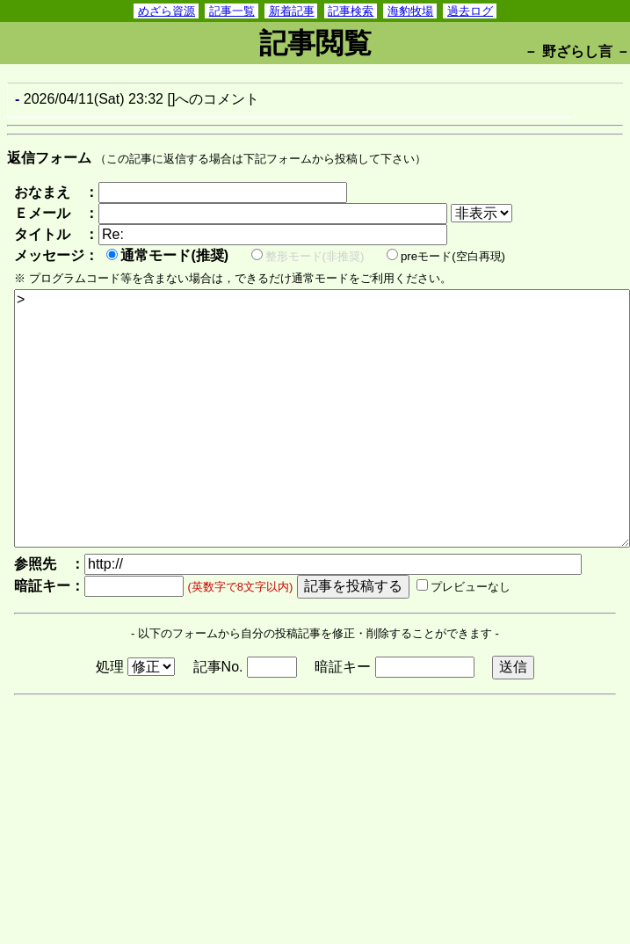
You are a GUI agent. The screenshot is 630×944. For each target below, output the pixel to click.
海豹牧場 (410, 11)
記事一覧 (232, 11)
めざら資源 (166, 11)
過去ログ (470, 11)
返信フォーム (49, 157)
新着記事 (292, 11)
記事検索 (350, 11)
